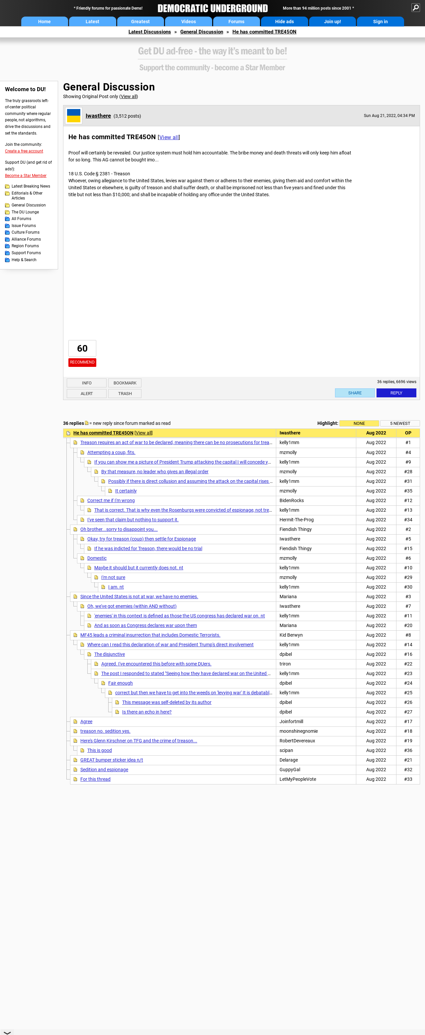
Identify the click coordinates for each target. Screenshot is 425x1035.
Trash (125, 393)
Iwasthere (98, 115)
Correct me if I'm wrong (111, 500)
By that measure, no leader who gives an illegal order (155, 471)
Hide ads (284, 21)
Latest (92, 21)
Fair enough (120, 683)
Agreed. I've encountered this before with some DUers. (156, 663)
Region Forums (25, 246)
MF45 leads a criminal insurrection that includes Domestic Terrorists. (150, 635)
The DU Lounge (25, 212)
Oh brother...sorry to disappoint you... (119, 529)
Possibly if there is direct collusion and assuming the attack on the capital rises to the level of (202, 481)
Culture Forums (26, 232)
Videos (188, 21)
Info (87, 382)
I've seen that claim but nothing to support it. (133, 519)
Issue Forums (24, 225)
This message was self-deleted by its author (167, 702)
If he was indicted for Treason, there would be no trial (148, 548)
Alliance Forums (26, 239)
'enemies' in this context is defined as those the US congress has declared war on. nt (179, 615)
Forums (236, 21)
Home (44, 21)
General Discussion (201, 32)
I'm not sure (113, 577)
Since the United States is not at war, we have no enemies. (139, 596)
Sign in (380, 21)
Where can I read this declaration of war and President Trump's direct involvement (170, 644)
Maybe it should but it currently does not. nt (138, 567)
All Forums (21, 218)
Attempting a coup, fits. (111, 452)
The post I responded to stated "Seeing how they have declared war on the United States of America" (203, 673)
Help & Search (24, 260)
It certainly (126, 490)
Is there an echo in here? (147, 712)
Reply (396, 392)
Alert (87, 393)
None (359, 423)
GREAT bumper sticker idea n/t (111, 760)
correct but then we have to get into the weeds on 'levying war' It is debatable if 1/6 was (204, 692)
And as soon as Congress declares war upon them (145, 625)
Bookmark (125, 382)
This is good (99, 750)
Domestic (97, 558)
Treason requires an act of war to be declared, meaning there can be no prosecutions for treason (178, 442)
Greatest (140, 21)
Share (355, 392)
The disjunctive (109, 654)
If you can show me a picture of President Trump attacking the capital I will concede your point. (191, 462)
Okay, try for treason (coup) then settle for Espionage (141, 539)
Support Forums (26, 253)
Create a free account (24, 151)
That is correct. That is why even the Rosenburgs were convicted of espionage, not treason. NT (191, 510)
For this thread (95, 779)
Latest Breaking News (31, 186)
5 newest (400, 423)
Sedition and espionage (104, 769)
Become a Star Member (25, 175)
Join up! (332, 21)
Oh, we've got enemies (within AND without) (132, 606)
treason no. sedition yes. (105, 731)
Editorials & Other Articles (27, 196)
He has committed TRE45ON (264, 32)
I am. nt (116, 587)
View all (128, 96)
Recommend (82, 362)
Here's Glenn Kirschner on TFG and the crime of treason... (138, 740)
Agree (86, 721)
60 (82, 348)
